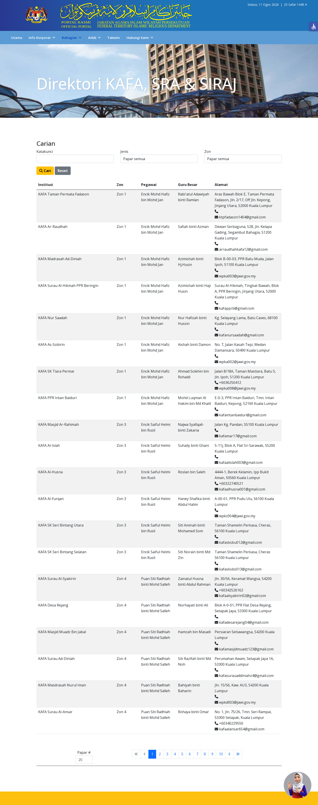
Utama (16, 37)
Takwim (113, 37)
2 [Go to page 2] (160, 754)
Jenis (124, 151)
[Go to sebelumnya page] (229, 754)
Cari (45, 170)
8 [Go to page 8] (205, 754)
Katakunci (44, 151)
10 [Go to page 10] (221, 754)
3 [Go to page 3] (167, 754)
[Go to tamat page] (237, 754)
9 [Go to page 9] (212, 754)
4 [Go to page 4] (175, 754)
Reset (63, 170)
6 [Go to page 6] (190, 754)
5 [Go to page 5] (182, 754)
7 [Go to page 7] (197, 754)
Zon (207, 151)
